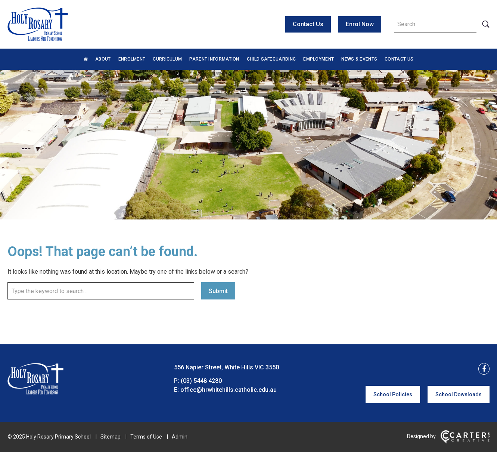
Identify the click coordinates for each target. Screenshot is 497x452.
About (103, 59)
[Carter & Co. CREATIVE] (465, 442)
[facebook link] (482, 369)
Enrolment (132, 59)
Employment (318, 59)
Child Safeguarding (271, 59)
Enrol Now (360, 24)
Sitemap (110, 437)
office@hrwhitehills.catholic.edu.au (228, 389)
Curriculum (167, 59)
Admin (179, 437)
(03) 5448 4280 (201, 380)
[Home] (35, 392)
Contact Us (308, 24)
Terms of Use (146, 437)
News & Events (359, 59)
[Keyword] (435, 24)
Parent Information (214, 59)
